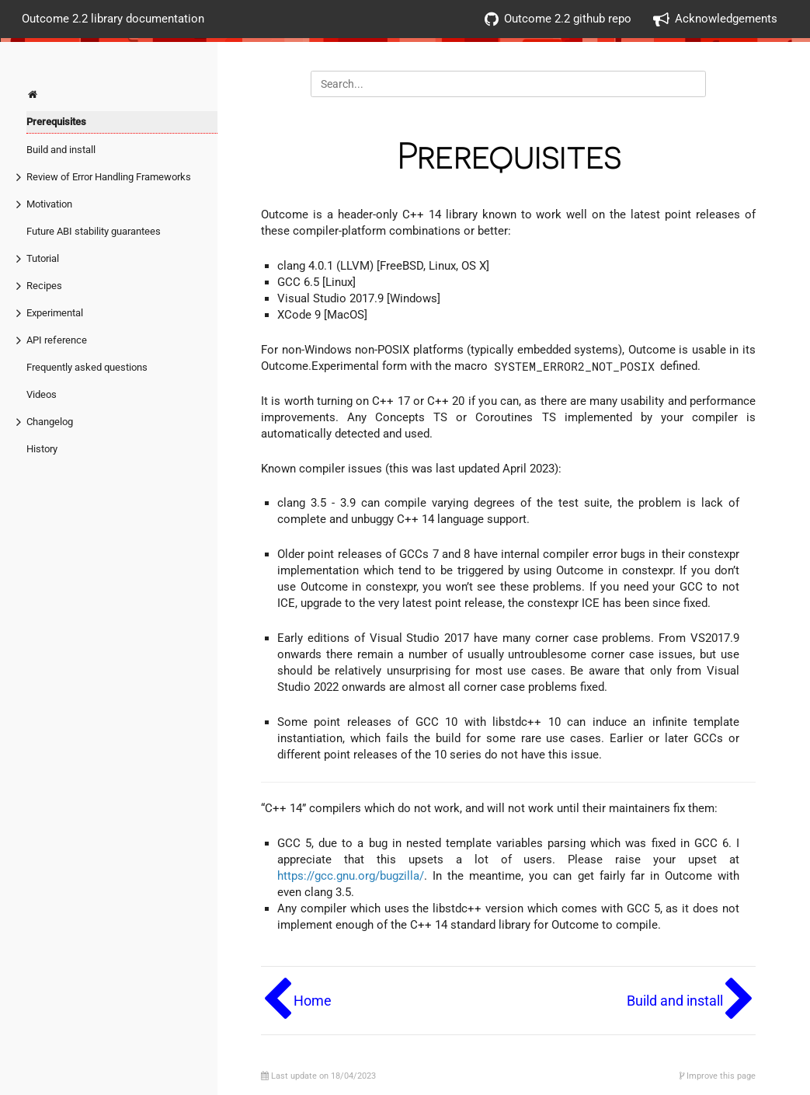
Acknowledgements (715, 19)
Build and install (61, 149)
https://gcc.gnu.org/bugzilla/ (350, 876)
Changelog (49, 421)
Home (313, 1000)
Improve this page (718, 1076)
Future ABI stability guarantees (93, 231)
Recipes (44, 285)
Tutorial (42, 258)
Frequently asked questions (87, 367)
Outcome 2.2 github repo (558, 19)
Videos (41, 394)
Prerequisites (56, 121)
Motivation (49, 204)
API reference (56, 340)
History (41, 449)
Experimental (54, 313)
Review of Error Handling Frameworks (108, 177)
